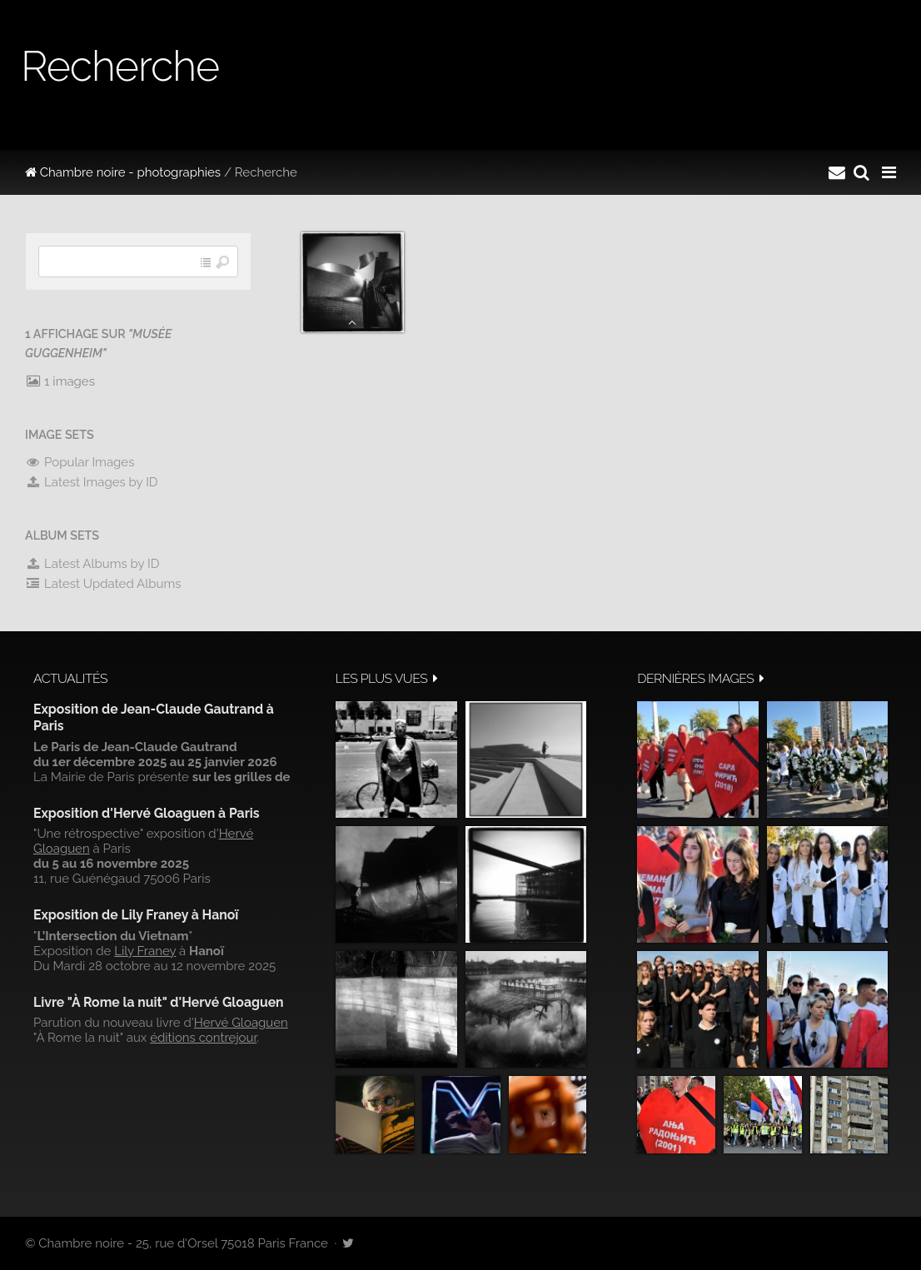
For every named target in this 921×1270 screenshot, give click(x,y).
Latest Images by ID (91, 482)
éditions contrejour (203, 1037)
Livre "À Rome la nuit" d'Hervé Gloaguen (158, 1002)
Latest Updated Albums (103, 583)
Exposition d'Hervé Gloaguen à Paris (146, 813)
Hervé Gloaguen (241, 1022)
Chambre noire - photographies (123, 172)
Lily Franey (145, 951)
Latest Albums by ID (92, 563)
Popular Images (79, 462)
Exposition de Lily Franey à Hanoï (135, 915)
